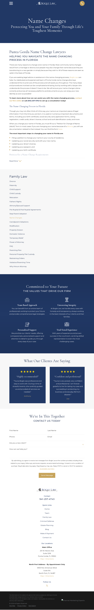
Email (50, 437)
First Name (13, 431)
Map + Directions (47, 559)
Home (47, 509)
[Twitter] (47, 586)
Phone (12, 437)
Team (47, 513)
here (60, 129)
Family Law (47, 517)
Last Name (52, 431)
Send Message (47, 475)
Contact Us (47, 538)
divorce (70, 126)
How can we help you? (18, 449)
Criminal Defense (47, 521)
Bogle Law (74, 77)
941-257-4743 (47, 499)
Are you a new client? (17, 443)
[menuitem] (47, 182)
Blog (47, 530)
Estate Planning (47, 525)
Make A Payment (47, 534)
